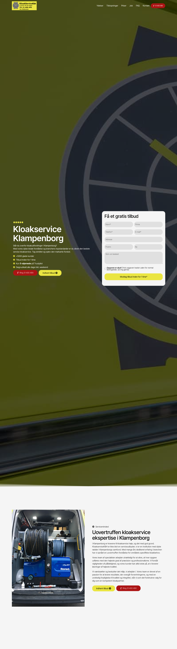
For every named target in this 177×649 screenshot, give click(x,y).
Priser (118, 5)
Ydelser (94, 5)
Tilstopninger (106, 5)
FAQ (132, 5)
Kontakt (140, 5)
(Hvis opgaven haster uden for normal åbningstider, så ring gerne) (130, 268)
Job (125, 5)
